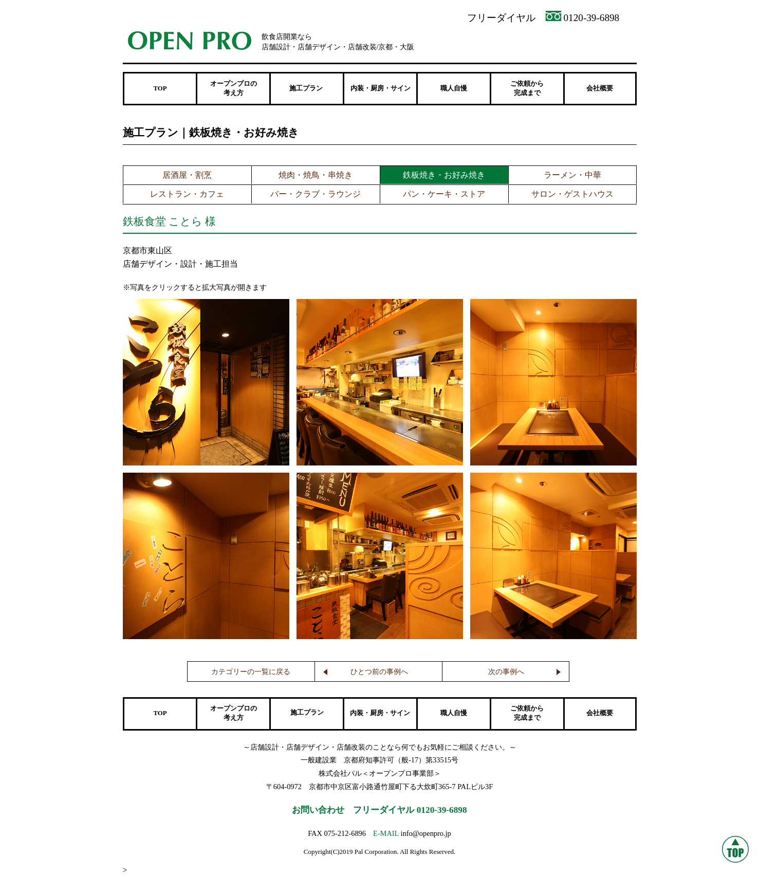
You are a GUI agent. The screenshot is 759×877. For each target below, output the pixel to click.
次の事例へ (506, 672)
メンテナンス (596, 41)
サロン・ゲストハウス (572, 194)
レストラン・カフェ (187, 194)
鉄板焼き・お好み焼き (444, 175)
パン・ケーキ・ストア (444, 194)
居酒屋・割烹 (187, 175)
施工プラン (307, 712)
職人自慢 (453, 88)
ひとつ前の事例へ (379, 672)
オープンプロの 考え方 (233, 88)
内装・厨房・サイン (380, 88)
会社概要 (599, 88)
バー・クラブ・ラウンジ (315, 194)
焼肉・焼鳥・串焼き (316, 175)
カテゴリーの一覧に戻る (250, 672)
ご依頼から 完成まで (527, 88)
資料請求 (509, 41)
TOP (159, 88)
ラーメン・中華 (572, 175)
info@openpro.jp (425, 833)
